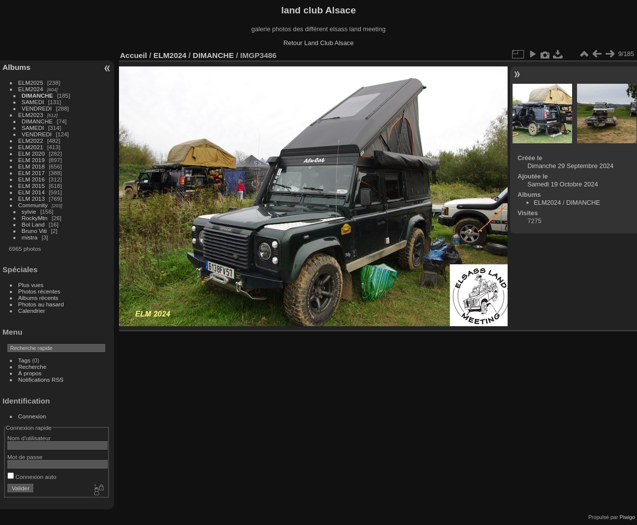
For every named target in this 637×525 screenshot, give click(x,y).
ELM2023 (30, 115)
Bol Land (33, 224)
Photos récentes (39, 291)
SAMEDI (33, 102)
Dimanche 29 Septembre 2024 (570, 166)
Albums (16, 67)
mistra (30, 237)
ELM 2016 (31, 179)
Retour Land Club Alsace (319, 43)
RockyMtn (35, 218)
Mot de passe (25, 457)
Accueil (133, 55)
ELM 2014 (31, 192)
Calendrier (31, 310)
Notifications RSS (41, 379)
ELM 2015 (31, 185)
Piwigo (627, 517)
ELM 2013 (31, 198)
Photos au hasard (41, 304)
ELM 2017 (31, 173)
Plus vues (31, 285)
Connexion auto (32, 476)
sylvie (29, 211)
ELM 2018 (31, 166)
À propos (30, 373)
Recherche (32, 366)
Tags (24, 360)
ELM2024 (30, 89)
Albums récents (38, 297)
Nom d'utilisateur (29, 438)
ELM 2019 (31, 160)
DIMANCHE (37, 95)
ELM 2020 (31, 153)
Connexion (32, 416)
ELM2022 (30, 140)
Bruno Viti (34, 231)
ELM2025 (30, 82)
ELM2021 (30, 147)
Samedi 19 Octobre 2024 (562, 184)
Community (33, 205)
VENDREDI (37, 108)
